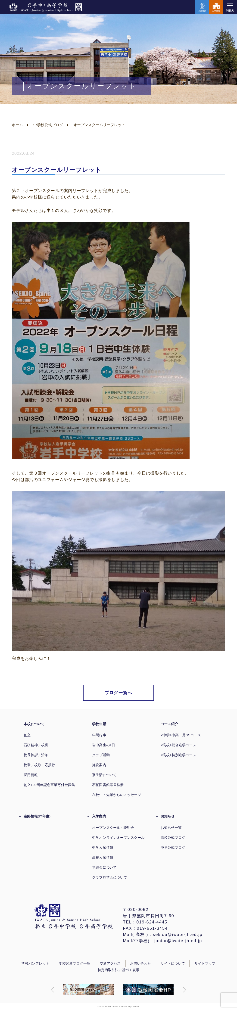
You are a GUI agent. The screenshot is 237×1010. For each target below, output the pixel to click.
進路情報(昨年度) (37, 816)
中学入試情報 (102, 847)
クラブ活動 (100, 755)
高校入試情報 (102, 857)
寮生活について (104, 775)
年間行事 (99, 735)
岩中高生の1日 (103, 745)
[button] (52, 989)
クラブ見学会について (109, 877)
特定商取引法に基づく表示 (119, 970)
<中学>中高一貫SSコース (181, 735)
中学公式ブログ (173, 847)
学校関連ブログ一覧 (74, 963)
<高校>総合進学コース (178, 745)
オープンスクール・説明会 (113, 828)
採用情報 (30, 775)
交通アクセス (110, 963)
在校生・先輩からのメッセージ (116, 795)
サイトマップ (204, 963)
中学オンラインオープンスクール (118, 837)
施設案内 (99, 765)
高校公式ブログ (173, 837)
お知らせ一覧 (171, 828)
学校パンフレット (35, 963)
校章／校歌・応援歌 (39, 765)
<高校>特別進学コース (178, 755)
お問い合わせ (140, 963)
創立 (27, 735)
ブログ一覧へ (118, 692)
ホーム (17, 125)
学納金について (104, 867)
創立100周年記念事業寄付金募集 (49, 785)
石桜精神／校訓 (36, 745)
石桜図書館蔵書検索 (108, 785)
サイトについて (173, 963)
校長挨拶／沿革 (36, 755)
